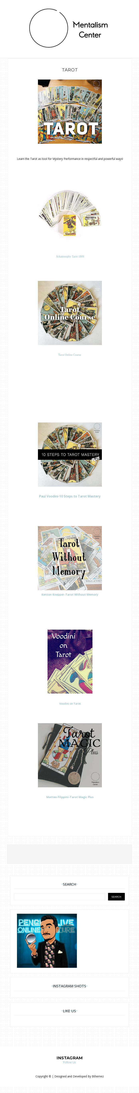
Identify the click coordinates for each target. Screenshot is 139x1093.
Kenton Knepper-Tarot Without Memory (70, 594)
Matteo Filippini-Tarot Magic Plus (69, 797)
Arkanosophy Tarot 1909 (70, 256)
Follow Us (69, 1062)
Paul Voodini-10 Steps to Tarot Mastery (70, 496)
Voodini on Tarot (70, 703)
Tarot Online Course (70, 354)
